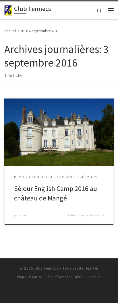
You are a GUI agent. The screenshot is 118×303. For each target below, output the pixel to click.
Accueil (10, 30)
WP (40, 277)
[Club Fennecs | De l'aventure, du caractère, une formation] (8, 9)
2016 (24, 30)
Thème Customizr (87, 277)
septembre (41, 30)
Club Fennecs (46, 268)
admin (24, 215)
